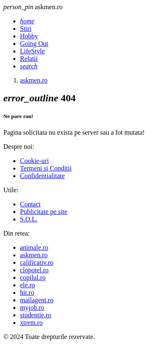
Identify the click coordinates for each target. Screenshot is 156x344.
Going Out (34, 43)
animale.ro (34, 247)
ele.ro (27, 285)
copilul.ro (33, 277)
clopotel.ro (34, 270)
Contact (30, 204)
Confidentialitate (42, 175)
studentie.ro (35, 315)
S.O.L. (28, 219)
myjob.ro (32, 307)
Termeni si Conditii (46, 168)
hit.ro (27, 292)
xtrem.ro (31, 322)
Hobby (29, 36)
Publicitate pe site (43, 211)
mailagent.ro (36, 300)
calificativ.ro (36, 262)
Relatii (29, 58)
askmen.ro (33, 255)
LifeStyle (32, 51)
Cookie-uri (34, 160)
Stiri (26, 28)
